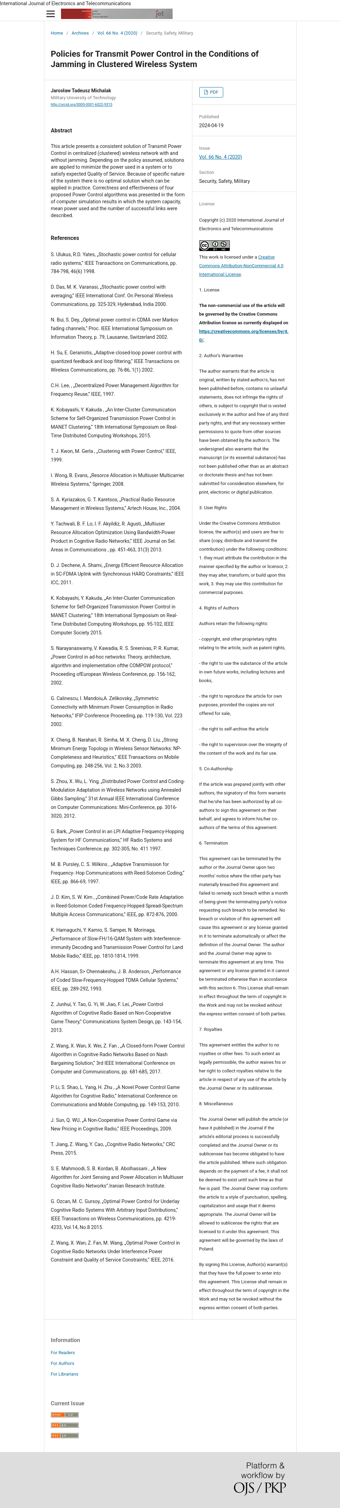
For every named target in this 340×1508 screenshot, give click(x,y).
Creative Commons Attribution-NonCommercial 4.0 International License (241, 265)
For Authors (63, 1363)
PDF (213, 92)
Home (57, 33)
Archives (80, 33)
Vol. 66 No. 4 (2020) (117, 33)
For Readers (63, 1352)
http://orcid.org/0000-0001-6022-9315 (82, 104)
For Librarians (64, 1374)
